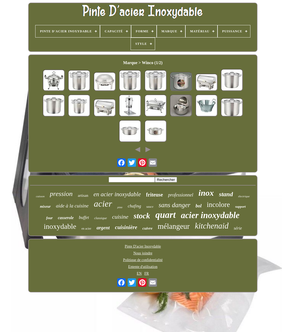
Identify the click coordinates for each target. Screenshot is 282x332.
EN (139, 273)
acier (103, 203)
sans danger (174, 204)
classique (100, 218)
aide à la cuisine (72, 205)
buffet (84, 217)
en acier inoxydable (117, 194)
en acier (86, 228)
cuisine (120, 216)
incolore (218, 204)
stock (142, 215)
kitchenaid (211, 225)
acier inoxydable (210, 215)
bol (199, 205)
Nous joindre (142, 253)
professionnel (180, 195)
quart (165, 215)
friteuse (154, 195)
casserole (66, 218)
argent (103, 227)
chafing (134, 206)
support (240, 206)
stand (226, 194)
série (238, 228)
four (49, 218)
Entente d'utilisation (142, 267)
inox (206, 193)
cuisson (40, 196)
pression (61, 194)
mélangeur (174, 226)
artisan (83, 195)
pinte (119, 207)
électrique (244, 196)
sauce (149, 206)
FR (146, 273)
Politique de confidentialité (143, 260)
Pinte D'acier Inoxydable (143, 246)
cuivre (147, 228)
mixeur (45, 206)
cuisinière (126, 227)
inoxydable (60, 226)
